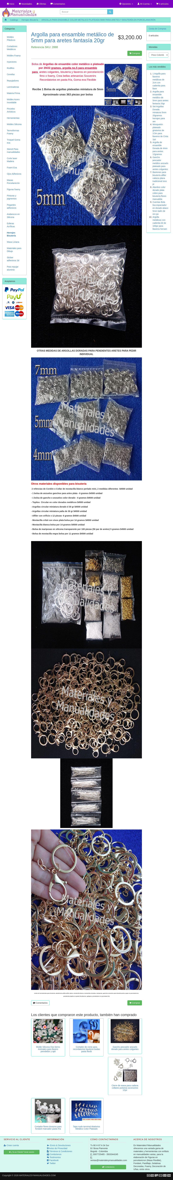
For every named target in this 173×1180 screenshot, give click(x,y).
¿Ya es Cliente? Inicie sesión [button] (21, 1152)
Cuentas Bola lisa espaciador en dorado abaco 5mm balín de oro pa (160, 208)
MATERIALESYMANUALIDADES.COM (37, 1175)
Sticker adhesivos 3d (13, 259)
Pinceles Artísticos (11, 110)
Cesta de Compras (157, 28)
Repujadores (13, 80)
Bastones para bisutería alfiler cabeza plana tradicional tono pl (160, 178)
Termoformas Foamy (13, 132)
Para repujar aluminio (12, 268)
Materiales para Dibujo (14, 249)
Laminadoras (13, 87)
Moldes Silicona (14, 124)
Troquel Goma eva (13, 141)
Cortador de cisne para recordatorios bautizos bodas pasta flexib (86, 1049)
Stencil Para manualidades (13, 150)
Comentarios (40, 1003)
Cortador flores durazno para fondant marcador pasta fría (48, 1127)
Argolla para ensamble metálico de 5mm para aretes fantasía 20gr (160, 97)
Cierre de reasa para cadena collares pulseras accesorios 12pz (125, 1087)
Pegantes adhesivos (11, 206)
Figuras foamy (13, 189)
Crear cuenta (11, 1145)
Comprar (134, 53)
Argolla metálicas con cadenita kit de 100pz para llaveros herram (160, 223)
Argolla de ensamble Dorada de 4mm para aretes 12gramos (160, 148)
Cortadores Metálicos (12, 47)
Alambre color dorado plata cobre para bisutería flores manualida (159, 193)
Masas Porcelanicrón (13, 181)
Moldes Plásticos (11, 38)
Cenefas (11, 74)
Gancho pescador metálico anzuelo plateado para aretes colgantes (160, 163)
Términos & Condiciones (59, 1151)
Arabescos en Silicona (13, 215)
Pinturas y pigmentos (12, 197)
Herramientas (13, 118)
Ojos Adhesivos (14, 174)
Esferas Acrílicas (11, 225)
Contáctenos (54, 1154)
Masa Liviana (13, 242)
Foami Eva (12, 167)
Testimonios (54, 1157)
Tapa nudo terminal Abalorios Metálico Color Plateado (86, 1127)
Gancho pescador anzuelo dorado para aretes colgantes (125, 1048)
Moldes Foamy (14, 55)
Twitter (51, 1163)
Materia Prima (13, 93)
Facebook (52, 1160)
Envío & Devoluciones (59, 1145)
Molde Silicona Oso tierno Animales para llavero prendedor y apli (48, 1049)
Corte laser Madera (12, 159)
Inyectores (12, 62)
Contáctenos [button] (108, 1167)
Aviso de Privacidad (57, 1148)
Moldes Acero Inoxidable (13, 101)
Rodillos (10, 68)
